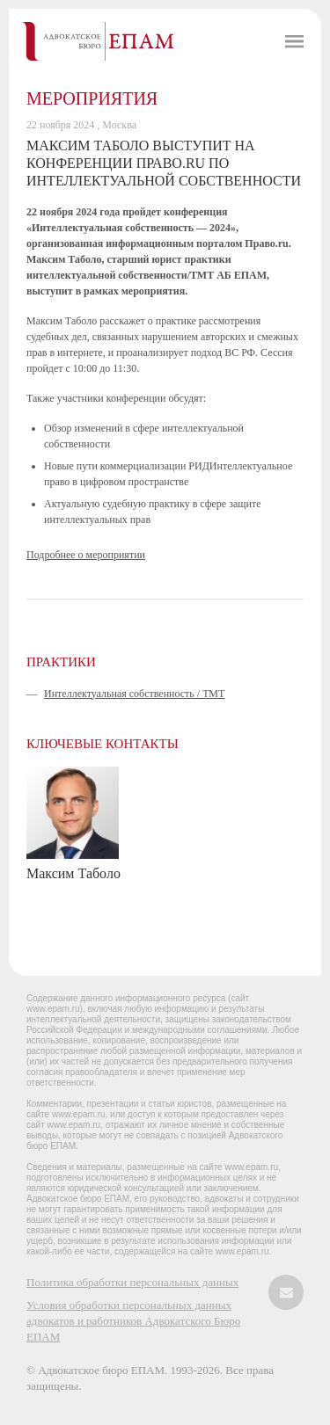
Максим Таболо (73, 873)
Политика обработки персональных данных (132, 1282)
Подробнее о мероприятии (85, 555)
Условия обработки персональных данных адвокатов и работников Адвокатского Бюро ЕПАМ (133, 1320)
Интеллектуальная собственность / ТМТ (134, 693)
